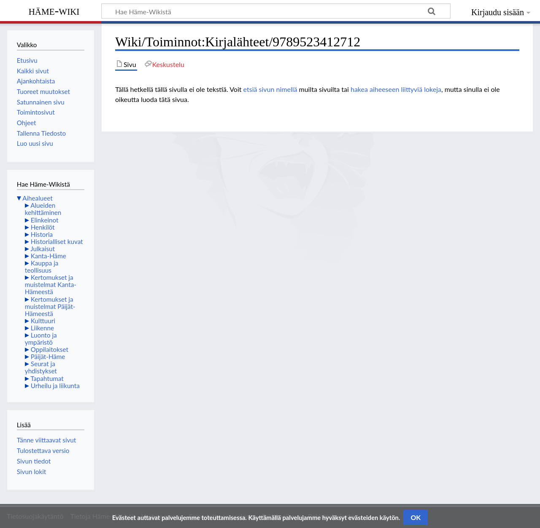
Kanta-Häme (48, 256)
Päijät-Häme (48, 356)
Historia (42, 234)
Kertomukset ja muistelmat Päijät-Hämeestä (50, 306)
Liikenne (42, 328)
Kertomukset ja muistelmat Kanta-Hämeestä (50, 284)
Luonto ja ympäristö (41, 338)
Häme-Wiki (54, 10)
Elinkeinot (45, 220)
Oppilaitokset (49, 349)
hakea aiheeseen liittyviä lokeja (396, 89)
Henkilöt (43, 227)
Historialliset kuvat (57, 241)
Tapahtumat (47, 378)
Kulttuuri (43, 320)
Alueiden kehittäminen (43, 208)
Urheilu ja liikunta (55, 385)
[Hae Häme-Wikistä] (276, 11)
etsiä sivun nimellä (270, 89)
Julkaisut (42, 248)
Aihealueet (37, 198)
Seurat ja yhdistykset (41, 367)
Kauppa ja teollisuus (42, 266)
